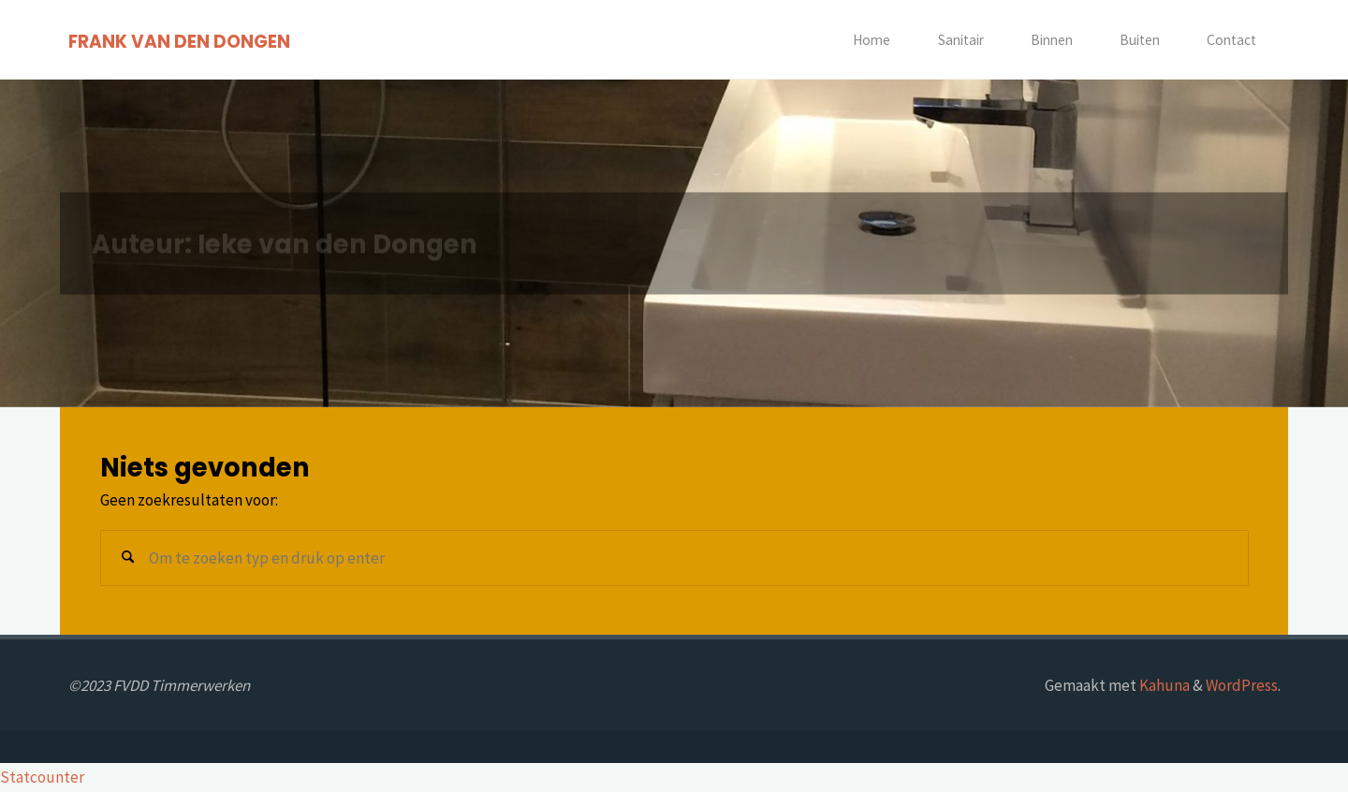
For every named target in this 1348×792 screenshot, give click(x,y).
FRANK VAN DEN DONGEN (179, 40)
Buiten (1140, 40)
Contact (1231, 40)
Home (871, 40)
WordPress (1242, 685)
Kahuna (1163, 685)
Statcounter (42, 777)
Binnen (1052, 40)
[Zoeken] (128, 558)
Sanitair (961, 40)
